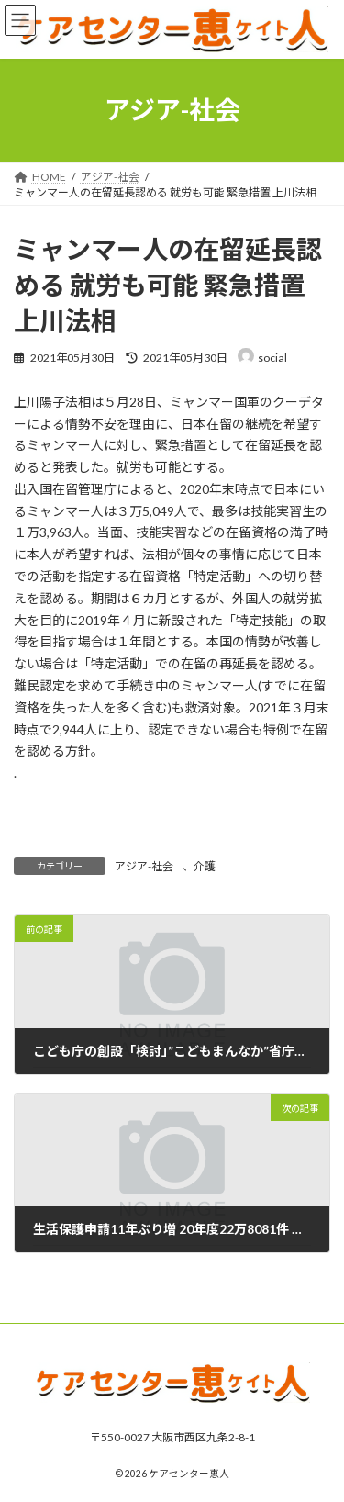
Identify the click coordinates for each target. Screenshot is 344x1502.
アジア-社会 (144, 866)
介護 (205, 866)
